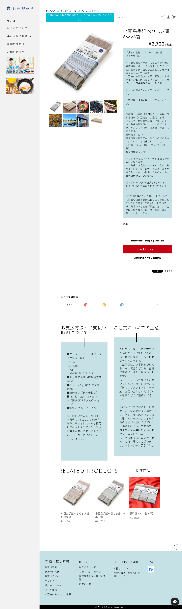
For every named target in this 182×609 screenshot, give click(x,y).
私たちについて (17, 28)
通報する (168, 270)
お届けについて (121, 568)
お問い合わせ (16, 52)
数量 (125, 223)
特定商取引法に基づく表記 (92, 577)
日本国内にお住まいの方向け (147, 257)
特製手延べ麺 (52, 571)
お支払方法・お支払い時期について (126, 574)
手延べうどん (52, 575)
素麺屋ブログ (16, 44)
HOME (11, 21)
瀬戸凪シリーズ (53, 585)
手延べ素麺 (51, 566)
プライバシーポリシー (91, 571)
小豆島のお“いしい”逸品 (58, 594)
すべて (70, 304)
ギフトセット (52, 580)
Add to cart (147, 248)
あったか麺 (51, 589)
